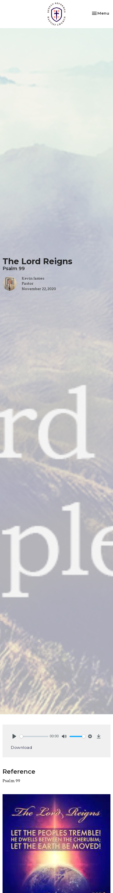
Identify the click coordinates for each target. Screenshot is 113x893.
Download (21, 747)
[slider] (34, 736)
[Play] (14, 736)
